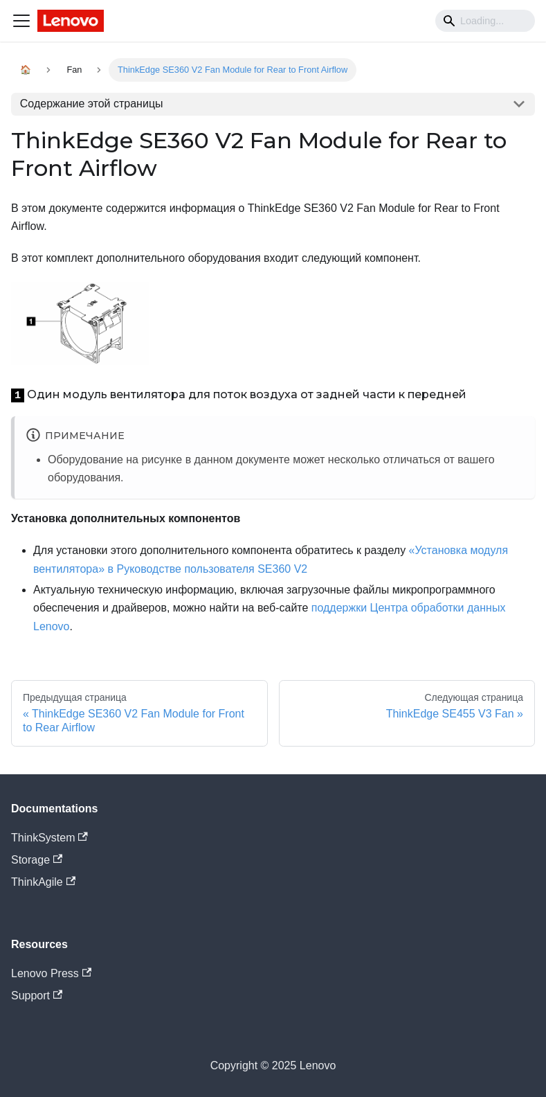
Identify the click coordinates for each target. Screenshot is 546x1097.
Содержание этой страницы (91, 103)
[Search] (485, 21)
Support (36, 995)
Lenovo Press (51, 973)
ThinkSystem (49, 838)
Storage (36, 860)
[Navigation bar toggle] (21, 20)
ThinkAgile (43, 882)
